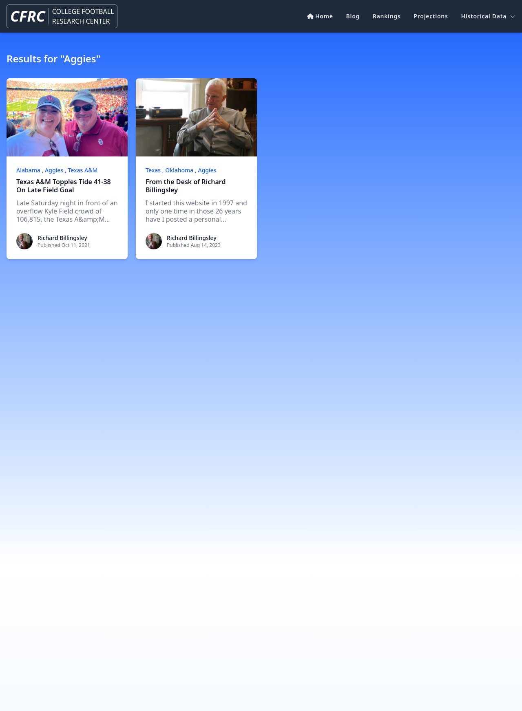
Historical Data (488, 16)
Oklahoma (179, 170)
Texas (153, 170)
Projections (431, 16)
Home (320, 16)
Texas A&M (82, 170)
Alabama (28, 170)
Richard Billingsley (62, 238)
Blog (353, 16)
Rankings (387, 16)
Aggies (54, 170)
